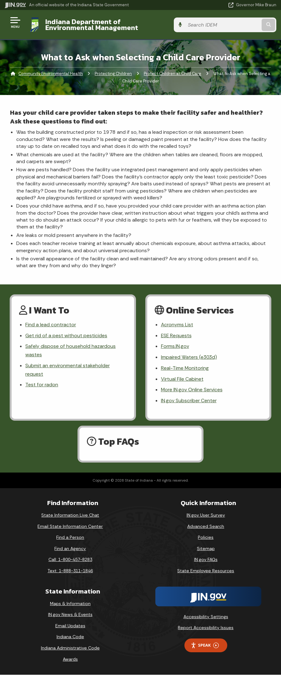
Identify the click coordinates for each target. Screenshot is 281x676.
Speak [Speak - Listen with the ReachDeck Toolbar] (205, 646)
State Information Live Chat (70, 516)
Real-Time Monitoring (185, 369)
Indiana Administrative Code (70, 649)
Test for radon (41, 386)
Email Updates (70, 626)
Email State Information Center (70, 527)
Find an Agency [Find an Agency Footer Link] (70, 549)
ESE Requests (176, 336)
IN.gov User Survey (206, 516)
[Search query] (236, 25)
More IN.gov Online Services (192, 391)
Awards (70, 660)
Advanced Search (205, 527)
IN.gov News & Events (70, 615)
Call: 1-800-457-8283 (70, 560)
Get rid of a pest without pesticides (66, 336)
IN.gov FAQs (206, 560)
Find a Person (70, 538)
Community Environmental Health (50, 73)
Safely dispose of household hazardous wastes (70, 350)
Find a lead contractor (50, 325)
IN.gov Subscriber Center (189, 401)
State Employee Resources (205, 571)
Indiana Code (70, 638)
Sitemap (206, 549)
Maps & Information (70, 604)
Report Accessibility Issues (205, 629)
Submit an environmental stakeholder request (67, 370)
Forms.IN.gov (175, 346)
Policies (205, 538)
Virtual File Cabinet (182, 380)
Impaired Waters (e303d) (189, 357)
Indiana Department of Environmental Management (107, 24)
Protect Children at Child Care (172, 73)
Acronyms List (177, 325)
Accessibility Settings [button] (205, 617)
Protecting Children (113, 73)
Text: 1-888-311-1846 (70, 571)
